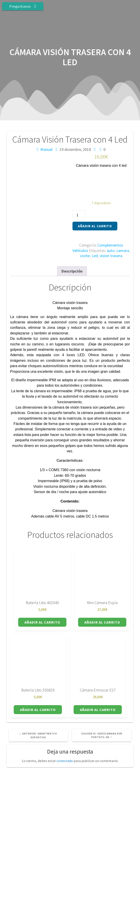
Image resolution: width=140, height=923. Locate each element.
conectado (65, 760)
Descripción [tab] (72, 271)
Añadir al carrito (95, 226)
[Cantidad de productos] (79, 215)
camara (122, 250)
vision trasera (111, 255)
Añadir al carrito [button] (42, 622)
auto (111, 250)
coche (85, 255)
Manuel (46, 149)
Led (95, 255)
